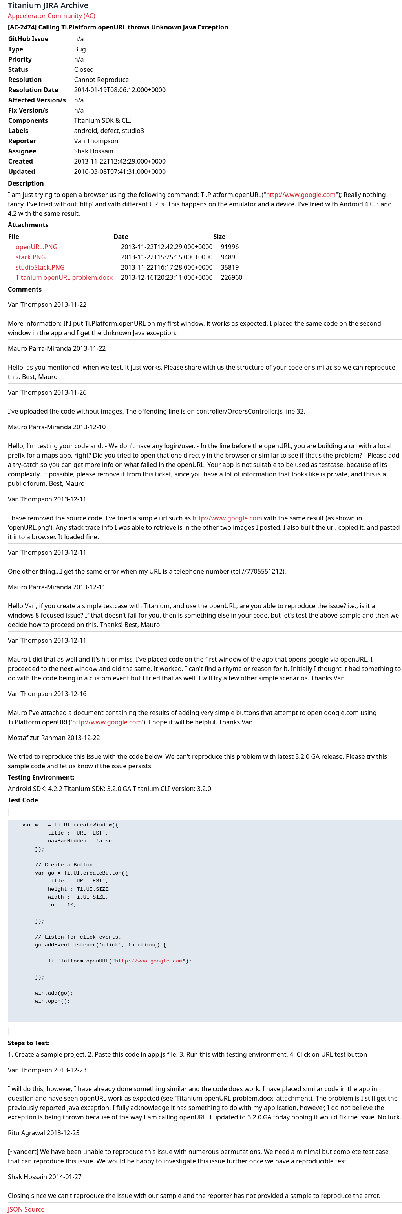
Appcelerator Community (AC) (51, 15)
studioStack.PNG (40, 267)
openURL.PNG (36, 246)
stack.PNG (31, 257)
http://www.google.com (301, 194)
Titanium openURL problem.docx (64, 277)
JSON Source (26, 1209)
